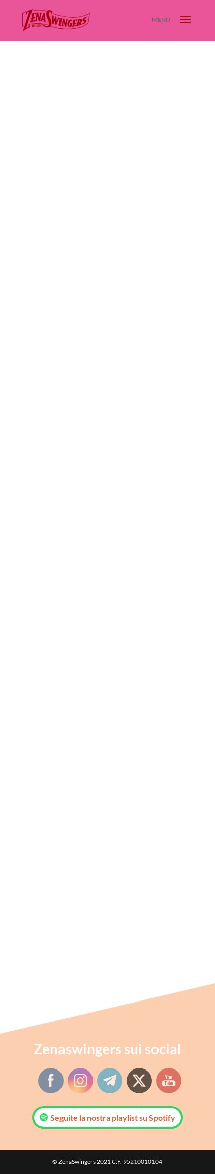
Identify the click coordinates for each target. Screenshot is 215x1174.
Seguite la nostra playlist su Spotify (112, 1117)
